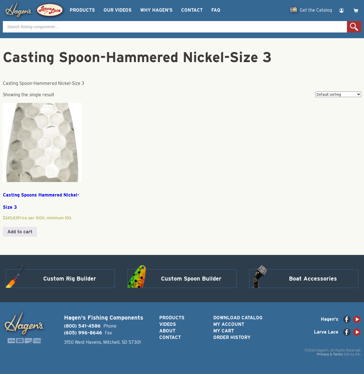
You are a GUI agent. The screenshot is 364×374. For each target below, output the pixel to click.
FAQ (215, 10)
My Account (228, 324)
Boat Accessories (313, 278)
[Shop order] (338, 94)
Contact (192, 10)
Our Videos (118, 10)
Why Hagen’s (156, 10)
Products (82, 10)
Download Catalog (237, 317)
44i (357, 354)
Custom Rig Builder (69, 278)
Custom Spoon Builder (191, 278)
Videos (167, 324)
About (167, 331)
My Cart (223, 331)
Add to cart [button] (19, 231)
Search (354, 26)
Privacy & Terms (330, 354)
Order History (232, 337)
